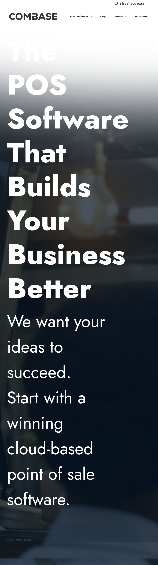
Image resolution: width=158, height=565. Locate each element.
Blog (103, 16)
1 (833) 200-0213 (132, 4)
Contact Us (120, 16)
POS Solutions (83, 16)
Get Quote (141, 16)
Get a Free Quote (19, 540)
